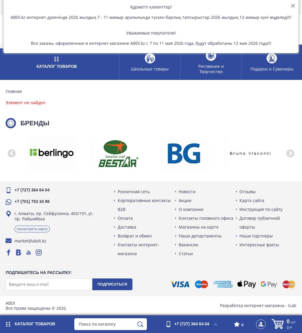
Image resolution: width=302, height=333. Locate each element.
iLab (292, 305)
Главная (14, 91)
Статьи (186, 253)
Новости (187, 191)
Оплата (125, 218)
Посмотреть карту (32, 228)
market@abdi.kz (31, 241)
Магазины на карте (199, 227)
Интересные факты (259, 244)
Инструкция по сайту (261, 209)
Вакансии (188, 244)
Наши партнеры (256, 236)
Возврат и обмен (135, 236)
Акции (185, 200)
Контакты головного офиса (206, 218)
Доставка (127, 227)
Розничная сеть (134, 191)
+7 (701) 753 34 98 (32, 201)
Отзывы (247, 191)
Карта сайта (251, 200)
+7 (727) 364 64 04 (32, 190)
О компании (191, 209)
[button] (12, 153)
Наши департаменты (200, 236)
